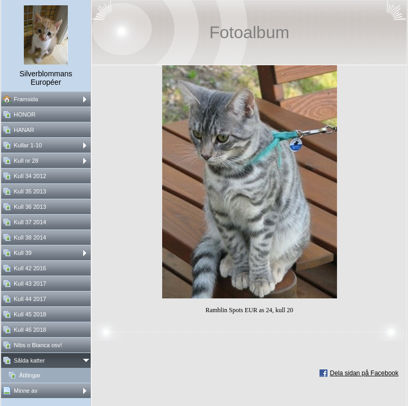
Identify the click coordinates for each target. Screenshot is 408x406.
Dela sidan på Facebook (364, 373)
